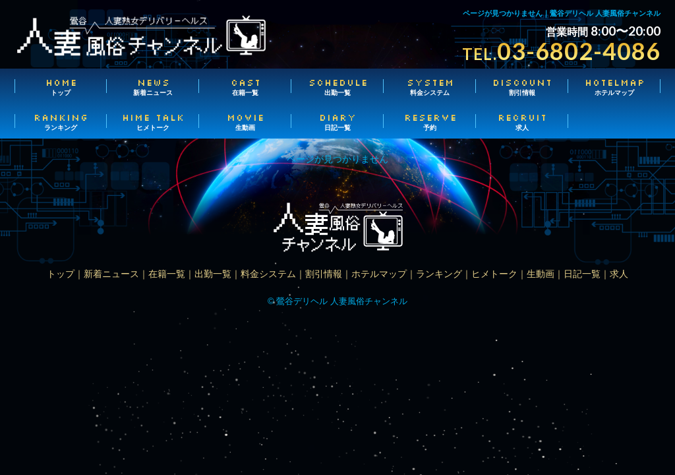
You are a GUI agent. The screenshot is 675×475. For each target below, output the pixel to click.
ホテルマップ (614, 86)
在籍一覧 (245, 86)
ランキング (61, 121)
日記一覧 (337, 121)
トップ (61, 86)
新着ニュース (153, 86)
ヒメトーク (153, 121)
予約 (430, 121)
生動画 (245, 121)
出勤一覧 (337, 86)
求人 (522, 121)
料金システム (430, 86)
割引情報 (522, 86)
